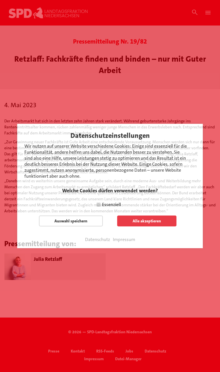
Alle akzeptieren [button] (147, 221)
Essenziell (111, 204)
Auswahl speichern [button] (70, 221)
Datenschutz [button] (97, 239)
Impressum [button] (124, 239)
